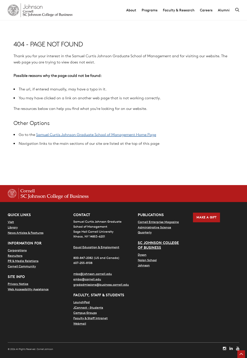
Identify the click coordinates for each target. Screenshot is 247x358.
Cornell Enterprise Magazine (158, 222)
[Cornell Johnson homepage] (40, 10)
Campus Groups (85, 313)
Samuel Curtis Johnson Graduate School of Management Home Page (96, 134)
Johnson (144, 265)
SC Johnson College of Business (158, 245)
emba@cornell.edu (87, 279)
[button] (134, 10)
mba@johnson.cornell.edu (92, 274)
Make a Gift (206, 217)
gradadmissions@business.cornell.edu (101, 284)
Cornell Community (22, 266)
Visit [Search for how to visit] (11, 222)
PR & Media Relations (23, 261)
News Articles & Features (25, 233)
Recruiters (15, 256)
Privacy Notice (18, 284)
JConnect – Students (88, 307)
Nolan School (147, 260)
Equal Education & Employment (96, 247)
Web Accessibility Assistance (28, 289)
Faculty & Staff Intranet (90, 318)
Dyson (142, 254)
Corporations (17, 250)
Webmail (79, 323)
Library (13, 227)
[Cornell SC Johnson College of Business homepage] (48, 193)
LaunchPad (81, 302)
